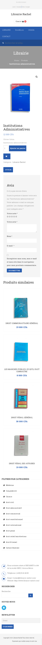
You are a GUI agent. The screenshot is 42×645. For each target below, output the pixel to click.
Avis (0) (8, 170)
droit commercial (13, 514)
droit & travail (11, 542)
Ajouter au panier (17, 148)
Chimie (9, 497)
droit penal (10, 531)
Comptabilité (11, 491)
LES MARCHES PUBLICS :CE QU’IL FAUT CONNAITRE (22, 370)
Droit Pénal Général (22, 417)
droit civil (10, 502)
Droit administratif (14, 508)
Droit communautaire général (22, 323)
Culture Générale (12, 548)
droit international (13, 525)
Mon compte (26, 7)
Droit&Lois (19, 30)
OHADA (31, 30)
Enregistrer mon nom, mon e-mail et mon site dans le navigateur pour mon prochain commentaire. (22, 261)
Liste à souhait (16, 7)
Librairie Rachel (19, 162)
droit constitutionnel (14, 519)
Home (16, 60)
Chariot (20, 21)
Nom (9, 236)
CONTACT (6, 36)
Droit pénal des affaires (22, 463)
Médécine (10, 485)
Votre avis (12, 222)
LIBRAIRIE (6, 30)
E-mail (10, 246)
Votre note (12, 213)
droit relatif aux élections (16, 536)
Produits (24, 60)
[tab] (8, 169)
